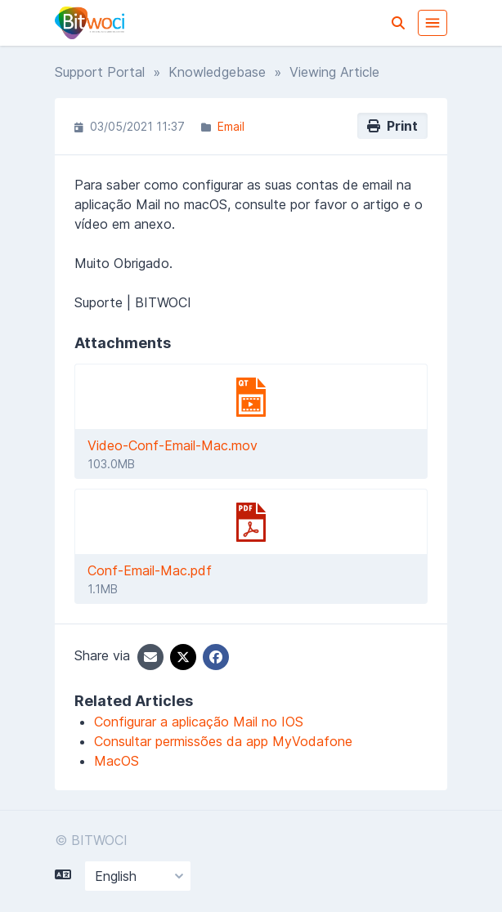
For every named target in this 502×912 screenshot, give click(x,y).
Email (230, 126)
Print (392, 126)
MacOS (116, 761)
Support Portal (100, 72)
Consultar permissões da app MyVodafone (223, 741)
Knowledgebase (217, 72)
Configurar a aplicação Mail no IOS (198, 721)
